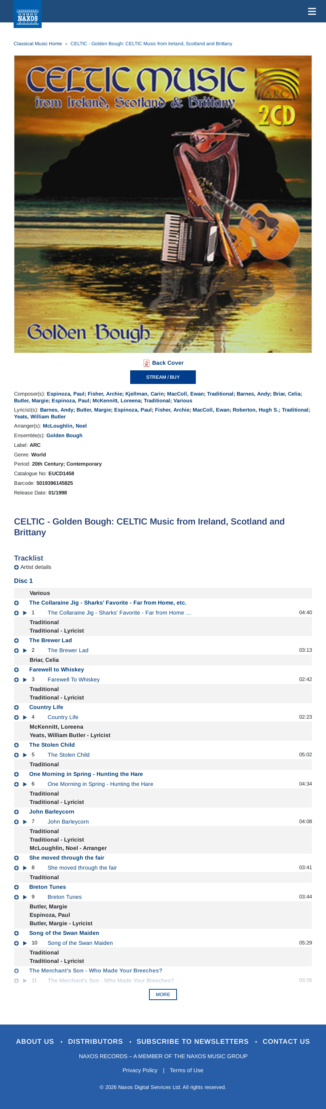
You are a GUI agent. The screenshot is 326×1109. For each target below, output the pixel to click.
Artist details (35, 567)
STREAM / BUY (163, 377)
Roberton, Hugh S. (256, 410)
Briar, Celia (286, 394)
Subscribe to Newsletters (194, 1041)
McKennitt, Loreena (117, 401)
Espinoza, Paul (66, 394)
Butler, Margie (31, 401)
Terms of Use (187, 1070)
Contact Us (286, 1041)
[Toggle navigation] (310, 11)
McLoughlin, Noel (65, 426)
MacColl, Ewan (185, 394)
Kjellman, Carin (144, 394)
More (163, 994)
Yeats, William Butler (40, 417)
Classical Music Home (38, 43)
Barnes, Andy (253, 394)
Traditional (220, 394)
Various (182, 401)
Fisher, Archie (105, 394)
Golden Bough (64, 435)
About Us (36, 1041)
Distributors (96, 1041)
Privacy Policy (140, 1070)
